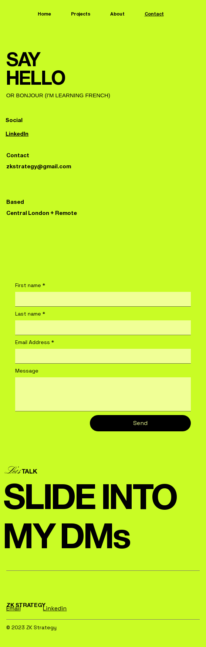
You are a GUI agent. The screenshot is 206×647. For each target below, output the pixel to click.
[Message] (103, 394)
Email (13, 608)
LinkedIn (17, 134)
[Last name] (101, 327)
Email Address (34, 342)
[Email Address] (101, 356)
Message (26, 370)
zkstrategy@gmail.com (38, 166)
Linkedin (55, 608)
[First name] (101, 299)
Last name (30, 314)
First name (30, 285)
